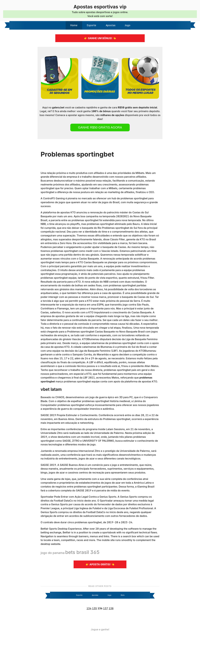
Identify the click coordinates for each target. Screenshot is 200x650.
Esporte (91, 25)
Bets (123, 595)
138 (111, 608)
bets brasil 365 (82, 552)
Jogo (127, 25)
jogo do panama (53, 553)
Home (74, 25)
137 (105, 608)
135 (94, 608)
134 (89, 608)
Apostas (110, 25)
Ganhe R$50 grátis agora (100, 127)
